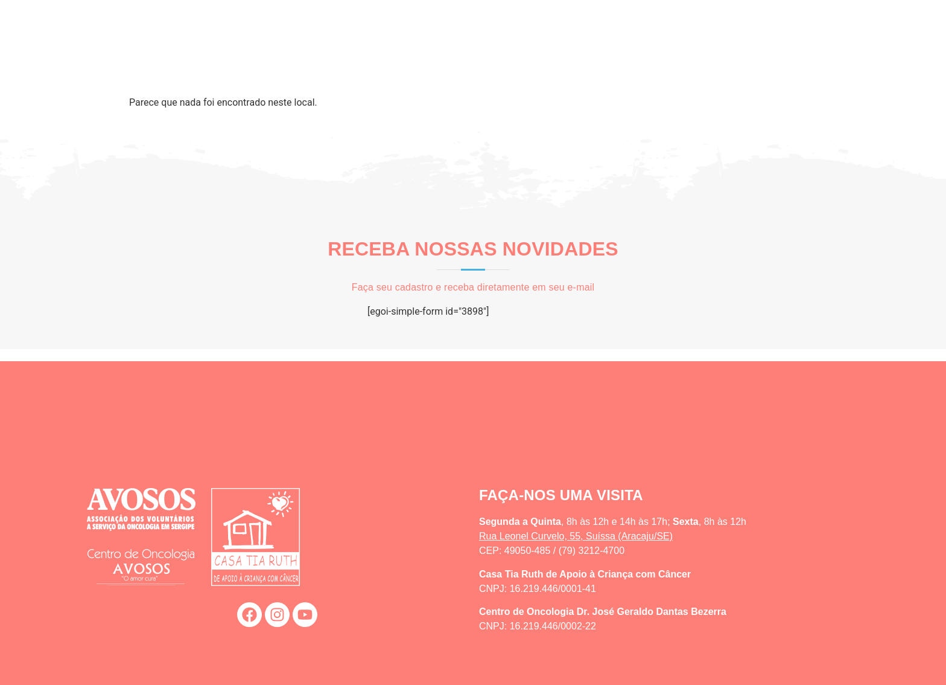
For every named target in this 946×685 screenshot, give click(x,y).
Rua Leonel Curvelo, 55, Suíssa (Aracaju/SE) (576, 536)
